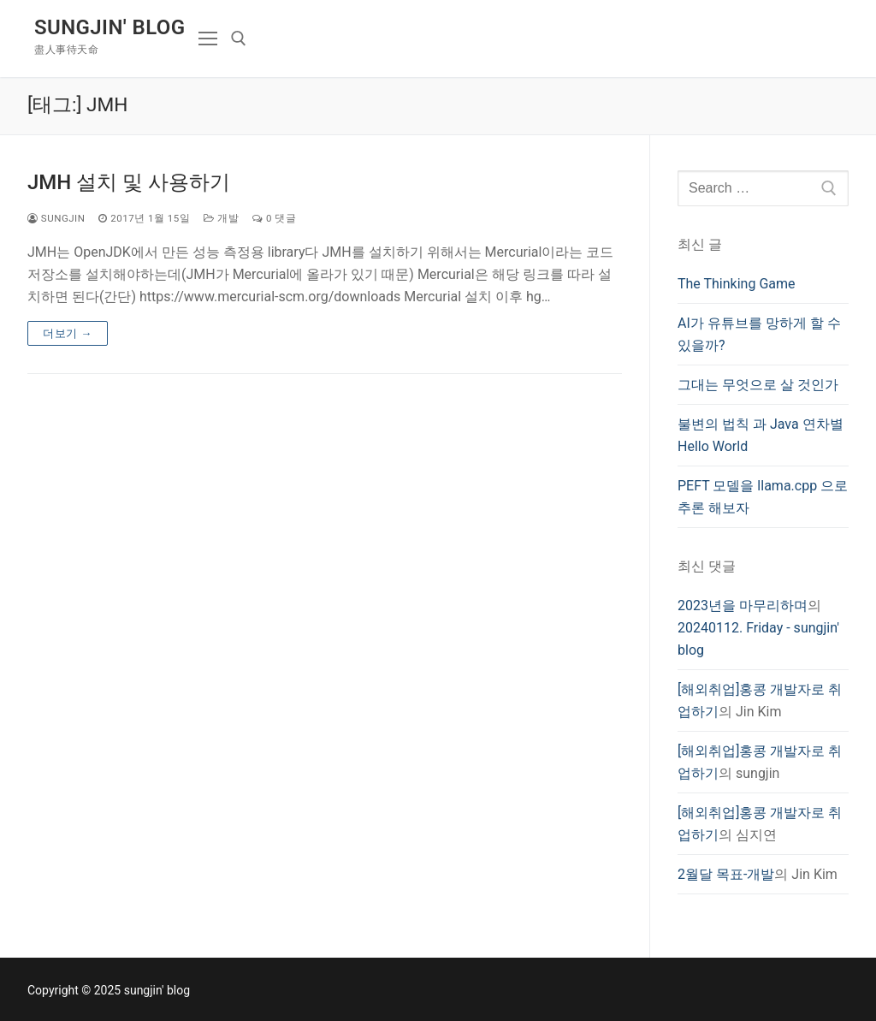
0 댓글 (274, 218)
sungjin (56, 218)
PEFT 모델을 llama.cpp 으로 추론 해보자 (763, 497)
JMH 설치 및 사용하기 (128, 182)
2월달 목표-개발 (726, 874)
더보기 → (67, 333)
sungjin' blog (109, 27)
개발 (221, 218)
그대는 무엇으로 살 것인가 (758, 385)
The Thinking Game (737, 284)
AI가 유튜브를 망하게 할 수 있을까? (759, 334)
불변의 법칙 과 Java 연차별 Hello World (760, 435)
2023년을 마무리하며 (743, 605)
